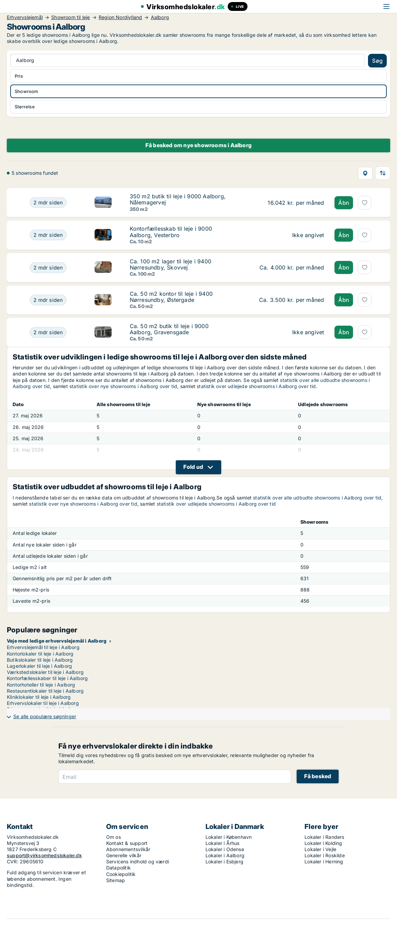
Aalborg (160, 17)
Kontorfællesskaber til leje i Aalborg (47, 678)
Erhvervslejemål (25, 17)
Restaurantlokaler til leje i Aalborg (45, 691)
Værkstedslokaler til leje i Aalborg (45, 672)
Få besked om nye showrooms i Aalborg (198, 145)
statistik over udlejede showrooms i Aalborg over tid (256, 386)
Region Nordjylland (120, 17)
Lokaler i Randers (324, 837)
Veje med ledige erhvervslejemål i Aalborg (57, 641)
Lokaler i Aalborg (224, 855)
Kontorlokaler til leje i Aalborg (40, 654)
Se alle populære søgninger (44, 716)
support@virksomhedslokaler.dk (44, 855)
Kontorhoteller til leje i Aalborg (41, 685)
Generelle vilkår (123, 855)
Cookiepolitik (121, 874)
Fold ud (193, 466)
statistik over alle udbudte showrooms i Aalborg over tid (317, 498)
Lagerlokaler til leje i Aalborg (39, 666)
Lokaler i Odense (224, 849)
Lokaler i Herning (323, 861)
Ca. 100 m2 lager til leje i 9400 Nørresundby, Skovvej (170, 264)
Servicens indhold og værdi (137, 861)
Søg (377, 60)
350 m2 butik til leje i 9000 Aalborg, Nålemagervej (178, 199)
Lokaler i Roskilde (324, 855)
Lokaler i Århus (222, 843)
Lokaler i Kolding (323, 843)
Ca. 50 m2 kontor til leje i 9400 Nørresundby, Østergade (171, 296)
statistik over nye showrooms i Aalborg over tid (123, 386)
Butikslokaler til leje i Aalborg (40, 660)
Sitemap (115, 880)
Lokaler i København (228, 837)
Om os (113, 837)
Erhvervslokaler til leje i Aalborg (43, 703)
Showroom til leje (70, 17)
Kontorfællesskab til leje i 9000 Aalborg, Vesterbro (171, 231)
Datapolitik (118, 868)
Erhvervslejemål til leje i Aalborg (43, 647)
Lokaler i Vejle (320, 849)
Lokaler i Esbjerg (224, 861)
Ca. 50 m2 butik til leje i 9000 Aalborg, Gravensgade (169, 329)
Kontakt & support (126, 843)
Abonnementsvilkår (128, 849)
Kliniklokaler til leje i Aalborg (39, 697)
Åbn (343, 202)
